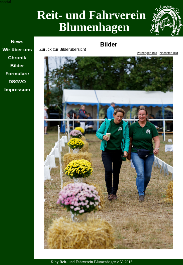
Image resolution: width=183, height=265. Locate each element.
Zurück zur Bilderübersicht (62, 49)
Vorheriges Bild (147, 53)
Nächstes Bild (169, 53)
